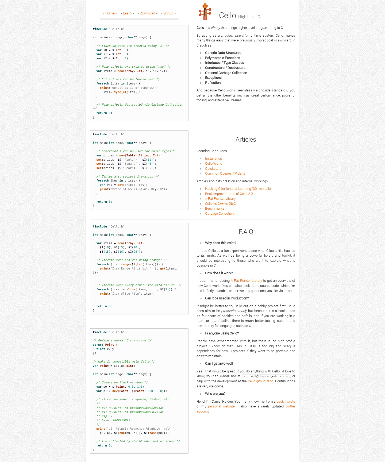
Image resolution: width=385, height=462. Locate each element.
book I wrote (285, 401)
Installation (213, 158)
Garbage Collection (219, 213)
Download (147, 13)
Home (110, 13)
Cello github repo (261, 381)
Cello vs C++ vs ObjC (220, 203)
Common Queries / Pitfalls (225, 173)
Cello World (213, 163)
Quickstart (213, 168)
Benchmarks (214, 208)
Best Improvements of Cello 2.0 (229, 193)
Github (168, 13)
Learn (127, 13)
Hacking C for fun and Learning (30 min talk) (238, 188)
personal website (221, 406)
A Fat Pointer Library (220, 198)
